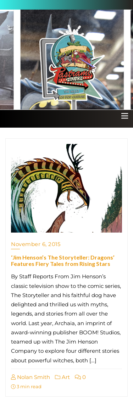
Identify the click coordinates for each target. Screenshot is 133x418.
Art (62, 377)
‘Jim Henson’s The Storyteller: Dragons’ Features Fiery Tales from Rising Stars (63, 260)
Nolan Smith (30, 377)
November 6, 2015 (35, 244)
